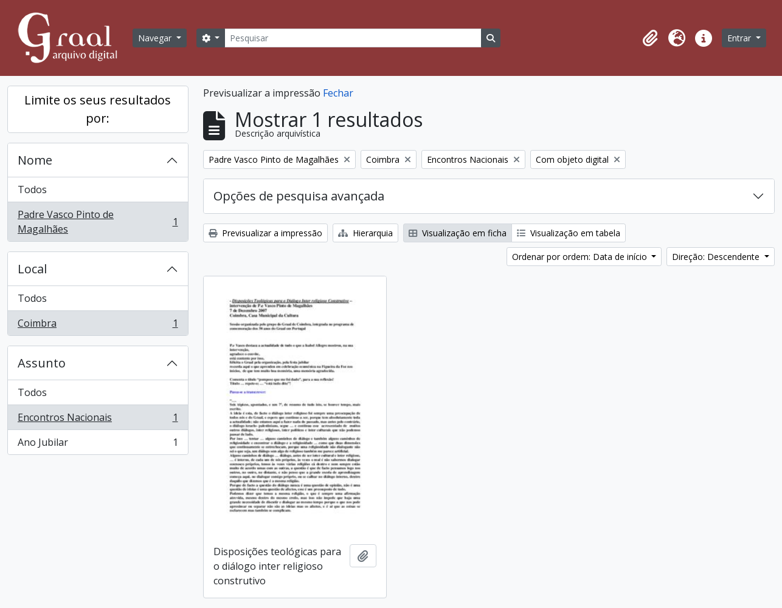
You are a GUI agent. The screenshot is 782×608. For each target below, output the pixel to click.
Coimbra (97, 325)
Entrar (740, 38)
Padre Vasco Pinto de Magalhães (97, 222)
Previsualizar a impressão (265, 233)
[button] (650, 38)
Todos (32, 189)
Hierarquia (365, 233)
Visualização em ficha (458, 233)
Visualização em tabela (568, 233)
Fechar (338, 93)
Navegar (156, 38)
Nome (35, 160)
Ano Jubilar (97, 444)
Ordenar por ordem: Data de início (580, 256)
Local (32, 269)
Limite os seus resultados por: (97, 109)
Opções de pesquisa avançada (298, 196)
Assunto (42, 363)
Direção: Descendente (717, 256)
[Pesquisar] (352, 38)
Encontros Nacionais (97, 420)
